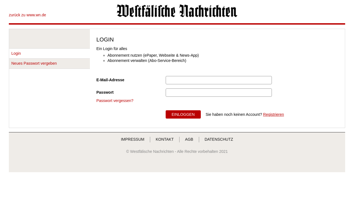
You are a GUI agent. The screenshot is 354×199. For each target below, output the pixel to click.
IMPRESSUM (132, 139)
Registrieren (273, 114)
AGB (189, 139)
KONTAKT (165, 139)
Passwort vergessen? (115, 100)
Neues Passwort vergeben (34, 63)
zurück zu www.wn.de (27, 15)
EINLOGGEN (183, 114)
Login (16, 53)
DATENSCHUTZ (219, 139)
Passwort (105, 92)
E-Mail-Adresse (110, 80)
